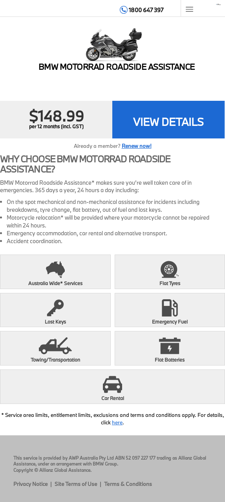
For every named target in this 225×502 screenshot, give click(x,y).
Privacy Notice (30, 483)
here (117, 422)
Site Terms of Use (76, 483)
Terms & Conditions (128, 483)
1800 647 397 (141, 10)
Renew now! (137, 145)
